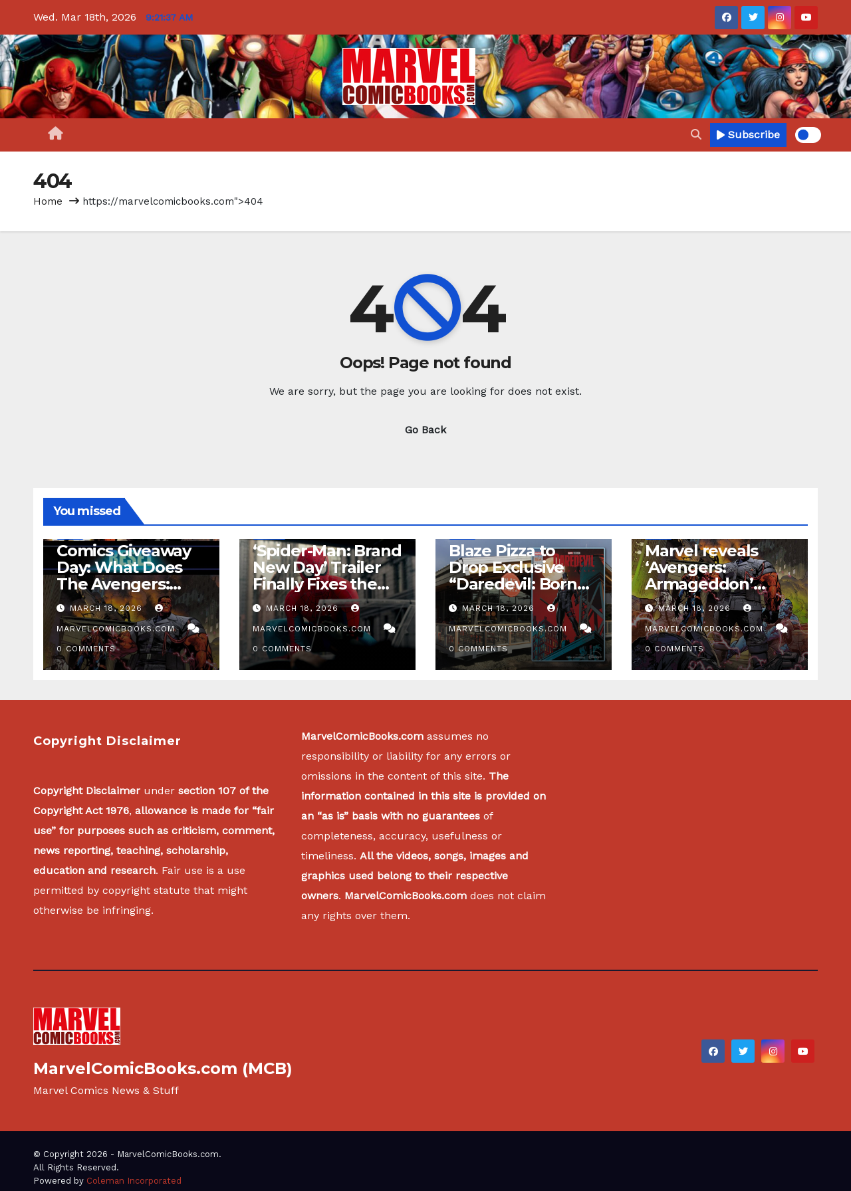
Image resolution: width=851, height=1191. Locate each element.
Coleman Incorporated (134, 1181)
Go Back (425, 429)
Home (47, 201)
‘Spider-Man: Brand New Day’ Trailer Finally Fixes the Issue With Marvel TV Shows (327, 584)
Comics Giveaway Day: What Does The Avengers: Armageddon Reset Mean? (124, 584)
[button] (696, 134)
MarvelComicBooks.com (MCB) (163, 1068)
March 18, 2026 (108, 608)
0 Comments (86, 648)
